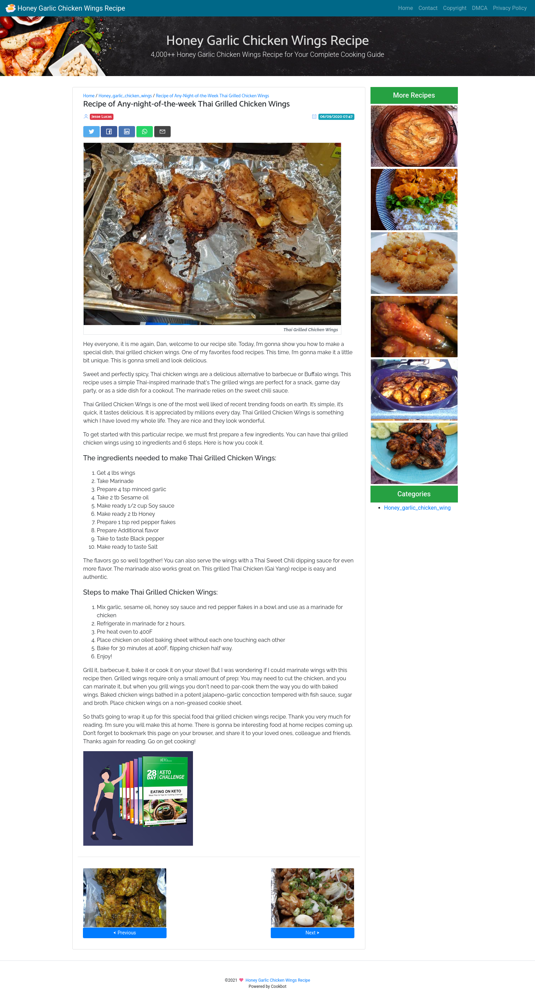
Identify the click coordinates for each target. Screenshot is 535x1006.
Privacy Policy (510, 8)
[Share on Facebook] (109, 131)
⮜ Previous (124, 932)
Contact (428, 8)
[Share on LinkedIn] (127, 131)
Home (405, 8)
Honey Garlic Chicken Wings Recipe (65, 8)
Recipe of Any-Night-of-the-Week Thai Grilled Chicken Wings (212, 96)
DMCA (479, 8)
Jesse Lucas (102, 116)
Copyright (454, 8)
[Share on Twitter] (91, 131)
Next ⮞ (313, 932)
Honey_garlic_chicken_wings (125, 96)
